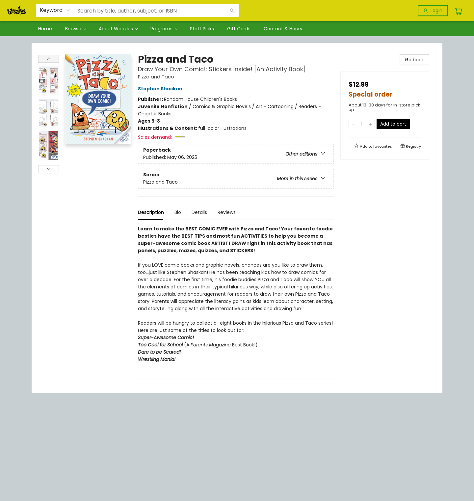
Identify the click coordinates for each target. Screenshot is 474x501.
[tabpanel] (236, 301)
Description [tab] (151, 212)
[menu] (237, 28)
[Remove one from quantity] (353, 124)
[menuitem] (45, 28)
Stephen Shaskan (161, 88)
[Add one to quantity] (370, 124)
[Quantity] (361, 124)
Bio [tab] (177, 212)
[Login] (433, 10)
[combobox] (55, 10)
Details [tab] (199, 212)
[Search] (232, 10)
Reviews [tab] (227, 212)
